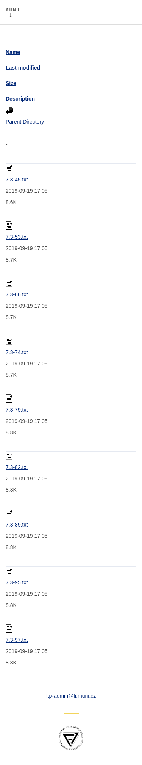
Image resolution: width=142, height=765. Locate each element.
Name (13, 52)
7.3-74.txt (17, 352)
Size (11, 83)
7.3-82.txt (17, 467)
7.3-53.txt (17, 237)
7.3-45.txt (17, 180)
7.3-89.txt (17, 525)
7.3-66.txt (17, 294)
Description (20, 99)
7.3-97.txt (17, 640)
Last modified (23, 68)
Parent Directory (25, 122)
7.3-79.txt (17, 410)
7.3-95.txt (17, 582)
